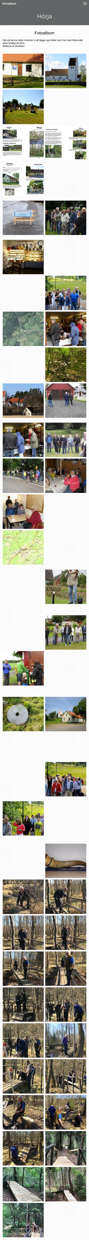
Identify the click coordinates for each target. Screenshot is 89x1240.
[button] (85, 3)
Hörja (44, 16)
